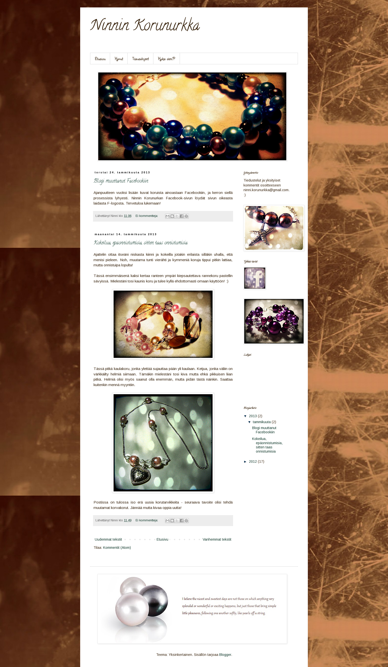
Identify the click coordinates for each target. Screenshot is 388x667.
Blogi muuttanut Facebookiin (121, 181)
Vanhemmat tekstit (217, 539)
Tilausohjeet (140, 58)
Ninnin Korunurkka (145, 27)
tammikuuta (262, 422)
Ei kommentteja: (147, 216)
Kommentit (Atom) (117, 548)
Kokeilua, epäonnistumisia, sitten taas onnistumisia (141, 243)
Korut (119, 58)
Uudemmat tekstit (108, 539)
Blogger (225, 655)
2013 (253, 416)
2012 (253, 461)
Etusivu (100, 58)
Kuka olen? (166, 58)
